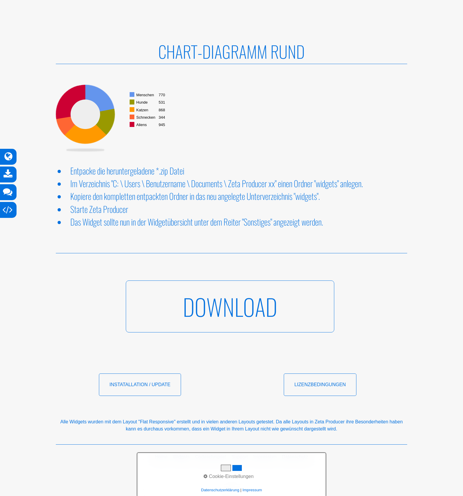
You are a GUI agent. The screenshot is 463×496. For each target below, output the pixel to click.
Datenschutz (295, 456)
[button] (230, 306)
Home (161, 456)
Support (239, 456)
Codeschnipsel (210, 456)
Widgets (181, 456)
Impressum (264, 456)
